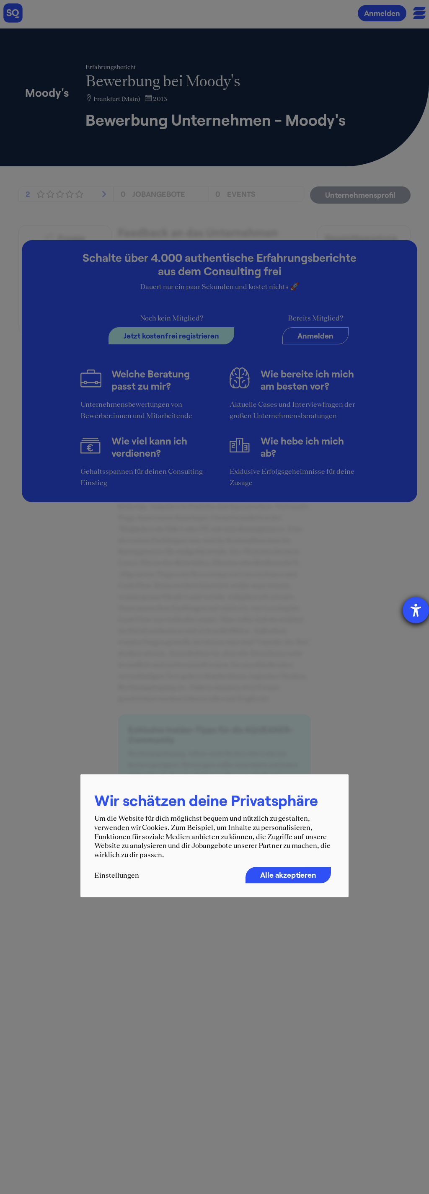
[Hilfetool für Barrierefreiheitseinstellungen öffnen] (416, 610)
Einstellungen (116, 875)
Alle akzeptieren (288, 875)
